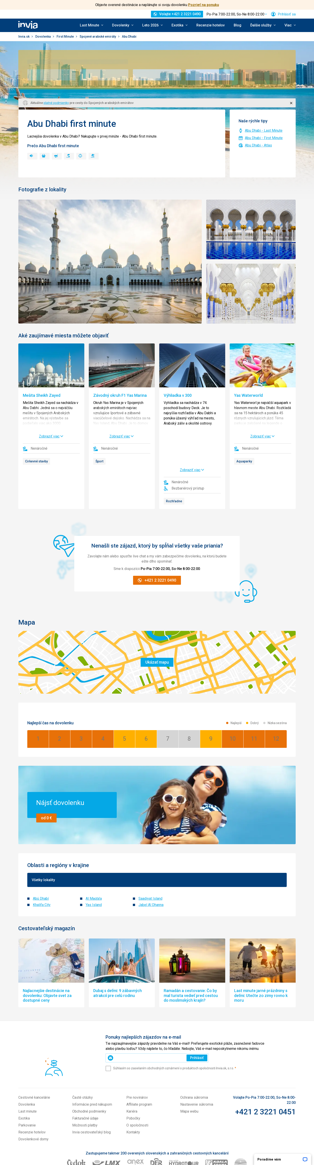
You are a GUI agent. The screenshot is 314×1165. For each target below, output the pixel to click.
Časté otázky (82, 1057)
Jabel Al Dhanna (150, 865)
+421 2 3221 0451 (265, 1071)
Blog (237, 25)
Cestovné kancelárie (34, 1057)
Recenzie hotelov (210, 25)
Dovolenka (43, 36)
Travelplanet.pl (215, 1141)
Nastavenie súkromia (196, 1064)
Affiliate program (139, 1064)
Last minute (27, 1071)
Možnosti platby (85, 1085)
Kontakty (133, 1092)
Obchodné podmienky (89, 1071)
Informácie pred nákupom (92, 1064)
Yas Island (94, 865)
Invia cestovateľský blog (91, 1092)
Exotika (24, 1078)
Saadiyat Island (150, 858)
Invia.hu (194, 1141)
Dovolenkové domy (33, 1099)
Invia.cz (181, 1141)
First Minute (65, 36)
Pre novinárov (137, 1057)
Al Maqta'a (94, 858)
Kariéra (131, 1071)
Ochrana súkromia (194, 1057)
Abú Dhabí (41, 858)
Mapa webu (189, 1071)
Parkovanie (27, 1085)
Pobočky (133, 1078)
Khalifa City (42, 865)
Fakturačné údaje (85, 1078)
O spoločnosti (137, 1085)
